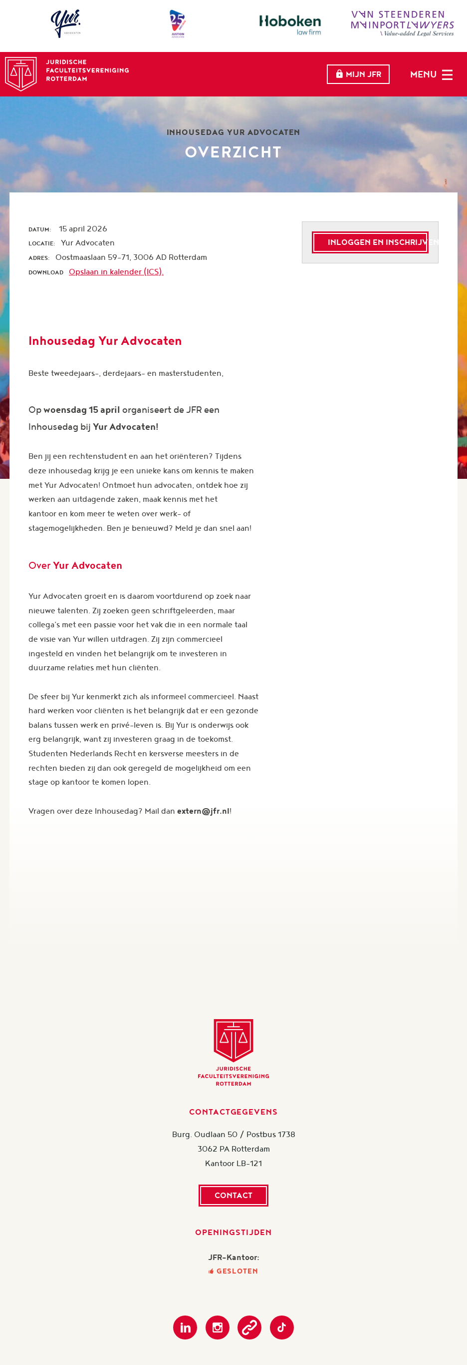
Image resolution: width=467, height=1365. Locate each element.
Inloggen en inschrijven (378, 242)
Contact (233, 1195)
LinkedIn (185, 1328)
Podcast (249, 1328)
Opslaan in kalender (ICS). (116, 271)
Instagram (218, 1328)
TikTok (282, 1328)
